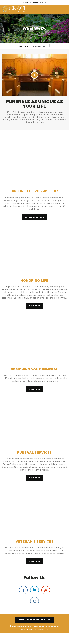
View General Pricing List (34, 619)
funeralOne (43, 629)
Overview (23, 46)
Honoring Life (38, 46)
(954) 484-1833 (39, 2)
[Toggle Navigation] (49, 45)
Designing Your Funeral (34, 369)
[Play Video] (34, 75)
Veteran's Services (35, 541)
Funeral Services (34, 452)
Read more (36, 305)
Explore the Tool (34, 217)
